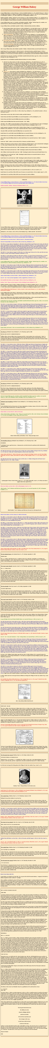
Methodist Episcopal (28, 940)
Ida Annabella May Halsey (9, 40)
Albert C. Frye (7, 71)
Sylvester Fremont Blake (9, 44)
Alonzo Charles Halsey (8, 34)
